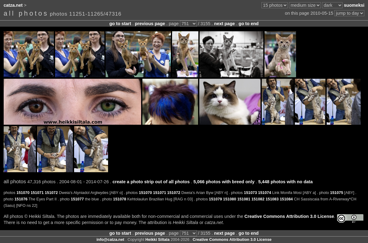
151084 (286, 199)
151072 (51, 192)
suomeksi (354, 5)
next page (224, 23)
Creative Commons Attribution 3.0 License (289, 216)
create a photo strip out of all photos (151, 181)
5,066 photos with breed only (224, 181)
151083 (272, 199)
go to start (120, 23)
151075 (336, 192)
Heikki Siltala (157, 239)
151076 (21, 199)
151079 (215, 199)
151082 (258, 199)
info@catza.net (110, 239)
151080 (229, 199)
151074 (264, 192)
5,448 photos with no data (285, 181)
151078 (119, 199)
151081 (243, 199)
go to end (248, 23)
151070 (23, 192)
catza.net (13, 5)
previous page (150, 23)
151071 (37, 192)
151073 (250, 192)
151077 (77, 199)
